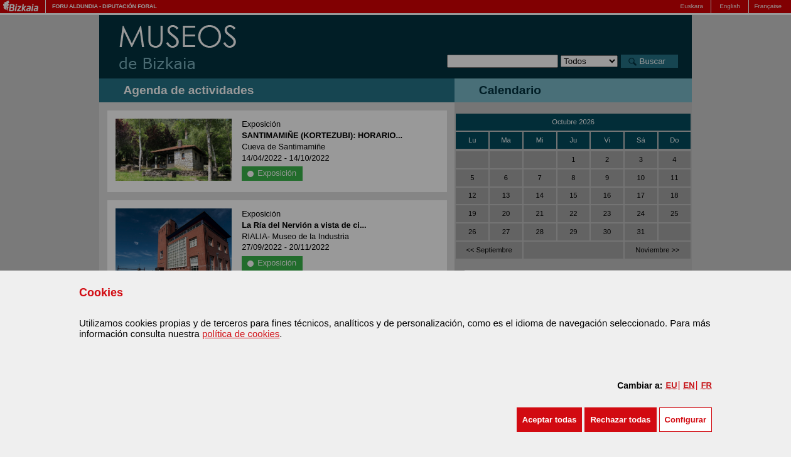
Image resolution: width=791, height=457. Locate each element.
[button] (550, 419)
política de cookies (240, 333)
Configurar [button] (685, 419)
